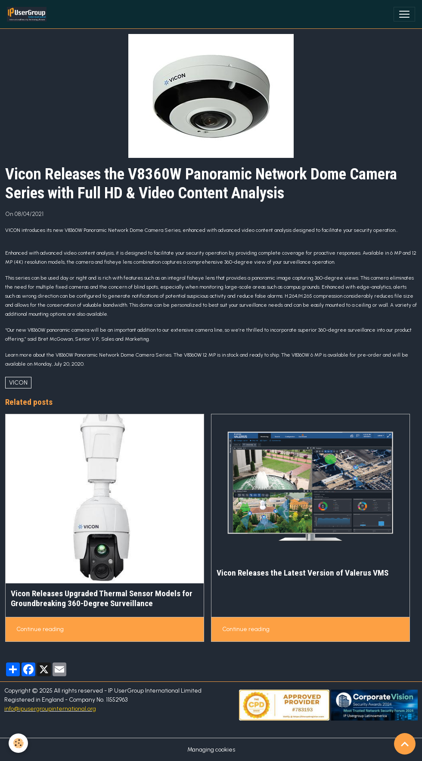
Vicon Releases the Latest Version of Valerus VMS (302, 573)
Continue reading (40, 629)
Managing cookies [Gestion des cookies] (211, 749)
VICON (18, 382)
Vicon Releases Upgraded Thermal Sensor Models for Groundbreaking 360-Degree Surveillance (101, 598)
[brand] (28, 14)
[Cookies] (18, 743)
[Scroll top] (405, 744)
